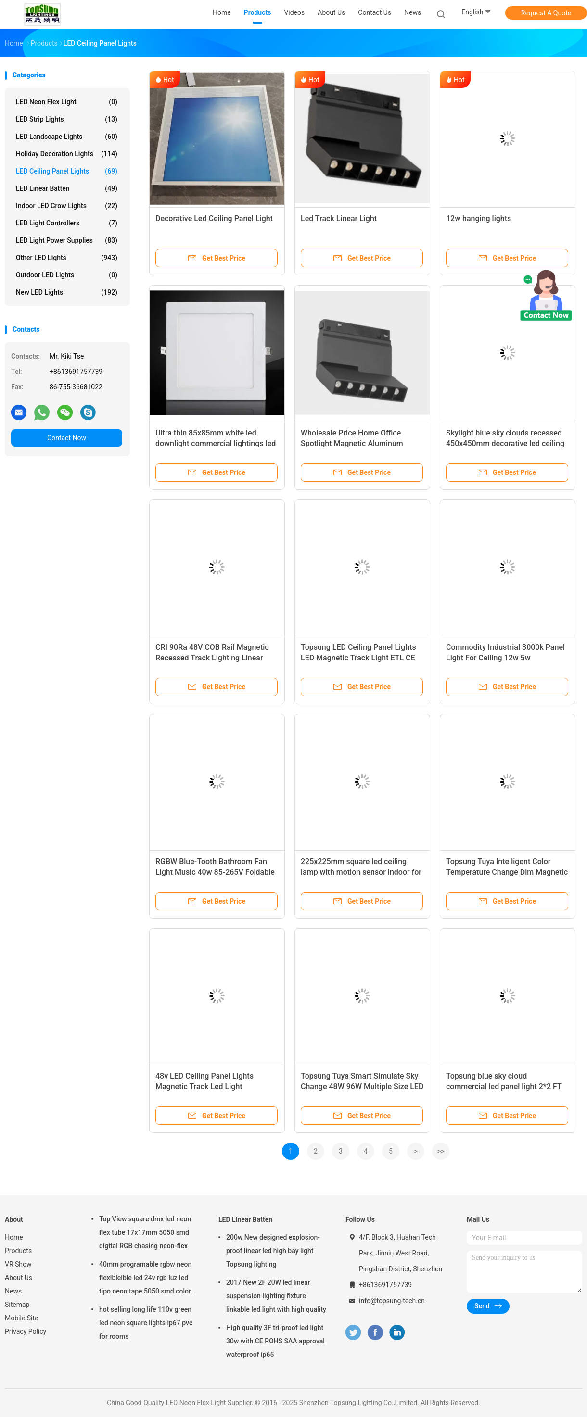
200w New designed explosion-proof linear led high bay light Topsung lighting (273, 1250)
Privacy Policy (25, 1331)
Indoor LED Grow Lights (66, 206)
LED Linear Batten (66, 188)
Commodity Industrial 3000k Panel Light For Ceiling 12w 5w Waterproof (505, 658)
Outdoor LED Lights (66, 275)
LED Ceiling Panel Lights (66, 171)
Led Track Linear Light (339, 218)
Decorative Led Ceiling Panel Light (214, 218)
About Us (18, 1277)
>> (441, 1151)
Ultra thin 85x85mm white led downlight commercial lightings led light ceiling (215, 443)
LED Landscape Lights (66, 136)
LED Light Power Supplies (66, 240)
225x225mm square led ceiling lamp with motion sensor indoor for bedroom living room (361, 872)
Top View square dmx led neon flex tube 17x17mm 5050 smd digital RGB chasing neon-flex (145, 1232)
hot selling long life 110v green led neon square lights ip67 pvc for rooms (145, 1322)
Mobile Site (21, 1318)
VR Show (18, 1264)
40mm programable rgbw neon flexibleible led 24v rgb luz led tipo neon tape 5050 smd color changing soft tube (145, 1279)
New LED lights (66, 292)
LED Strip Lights (66, 119)
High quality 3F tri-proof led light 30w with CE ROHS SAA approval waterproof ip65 (275, 1341)
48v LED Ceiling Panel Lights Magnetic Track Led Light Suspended (204, 1086)
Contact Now (66, 438)
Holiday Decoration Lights (66, 154)
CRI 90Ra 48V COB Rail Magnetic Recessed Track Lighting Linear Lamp (212, 658)
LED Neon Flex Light (66, 102)
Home (14, 1237)
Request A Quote (546, 13)
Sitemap (17, 1304)
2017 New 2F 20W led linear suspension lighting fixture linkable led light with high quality (276, 1296)
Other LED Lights (66, 257)
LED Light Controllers (66, 223)
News (13, 1291)
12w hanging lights (478, 218)
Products (18, 1251)
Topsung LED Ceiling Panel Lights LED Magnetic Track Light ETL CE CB (358, 658)
